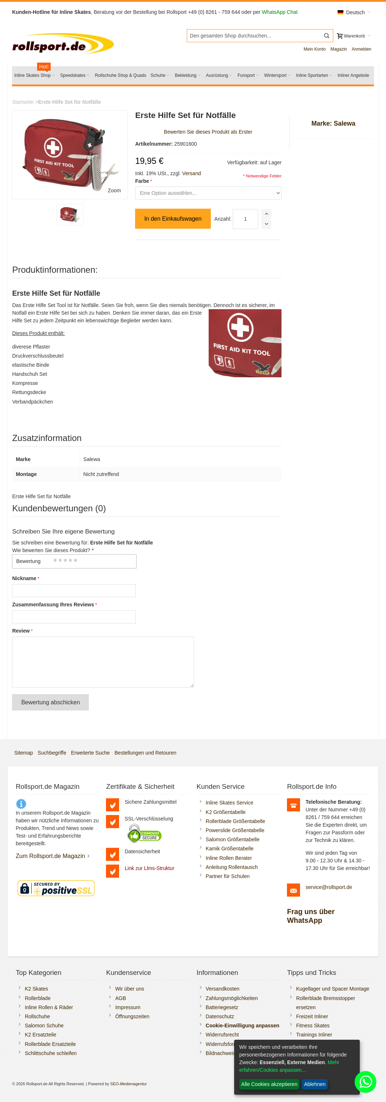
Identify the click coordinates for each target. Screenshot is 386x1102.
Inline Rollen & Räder (49, 1007)
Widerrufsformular (226, 1044)
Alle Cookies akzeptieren (269, 1084)
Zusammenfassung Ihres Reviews (53, 604)
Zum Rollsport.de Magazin (50, 856)
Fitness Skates (313, 1025)
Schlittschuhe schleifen (50, 1053)
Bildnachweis (221, 1053)
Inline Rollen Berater (229, 858)
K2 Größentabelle (226, 812)
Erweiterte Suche (90, 753)
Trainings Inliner (314, 1035)
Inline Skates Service (229, 803)
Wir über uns (129, 989)
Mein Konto (315, 49)
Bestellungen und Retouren (146, 753)
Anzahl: (223, 219)
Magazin (338, 49)
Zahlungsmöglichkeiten (232, 998)
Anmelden (361, 49)
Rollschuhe (37, 1016)
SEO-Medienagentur (128, 1084)
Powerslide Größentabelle (235, 830)
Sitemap (23, 753)
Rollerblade (38, 998)
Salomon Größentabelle (233, 839)
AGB (120, 998)
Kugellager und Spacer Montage (332, 989)
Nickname (24, 578)
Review (20, 631)
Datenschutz (220, 1016)
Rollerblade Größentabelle (235, 821)
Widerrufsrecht (222, 1035)
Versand (191, 173)
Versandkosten (223, 989)
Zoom (114, 190)
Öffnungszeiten (132, 1016)
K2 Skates (36, 989)
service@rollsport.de (329, 887)
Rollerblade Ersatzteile (50, 1044)
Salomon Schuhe (44, 1025)
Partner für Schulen (228, 876)
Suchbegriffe (52, 753)
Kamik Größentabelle (230, 848)
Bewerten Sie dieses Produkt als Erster (208, 132)
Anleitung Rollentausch (232, 867)
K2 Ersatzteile (40, 1035)
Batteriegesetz (222, 1007)
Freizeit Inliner (312, 1016)
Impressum (127, 1007)
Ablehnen (315, 1084)
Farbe (142, 181)
